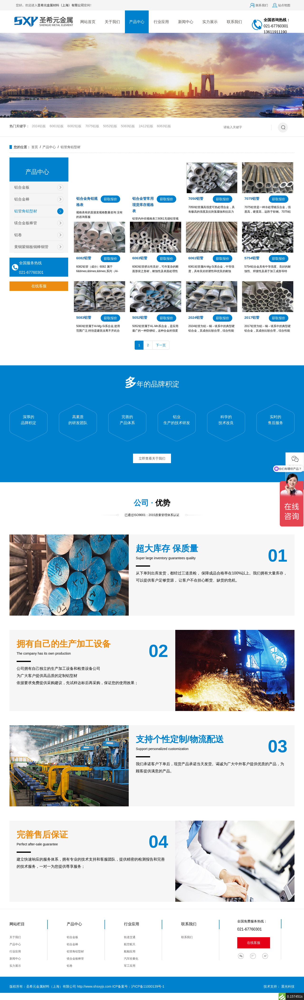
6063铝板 (164, 126)
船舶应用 (129, 951)
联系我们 (262, 5)
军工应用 (129, 965)
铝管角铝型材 (71, 147)
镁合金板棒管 (25, 223)
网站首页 (87, 22)
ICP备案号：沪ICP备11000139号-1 (138, 986)
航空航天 (129, 944)
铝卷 (18, 235)
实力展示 (210, 22)
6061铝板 (57, 126)
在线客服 (39, 286)
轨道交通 (129, 937)
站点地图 (284, 5)
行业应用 (161, 22)
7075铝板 (92, 126)
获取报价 (110, 199)
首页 (34, 147)
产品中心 (136, 22)
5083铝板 (128, 126)
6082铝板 (74, 126)
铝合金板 (21, 187)
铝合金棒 (21, 199)
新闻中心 (185, 22)
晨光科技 (287, 986)
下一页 (161, 345)
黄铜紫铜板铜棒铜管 (31, 247)
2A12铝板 (146, 126)
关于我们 (112, 22)
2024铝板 (39, 126)
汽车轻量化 (131, 958)
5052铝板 (110, 126)
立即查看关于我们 (152, 458)
